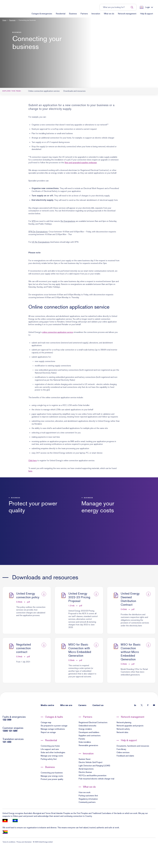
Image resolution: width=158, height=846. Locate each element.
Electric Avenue (85, 772)
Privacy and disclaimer (24, 842)
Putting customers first (88, 795)
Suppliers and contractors (89, 735)
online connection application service (57, 332)
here (30, 471)
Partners (84, 13)
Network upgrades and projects (130, 725)
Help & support (146, 13)
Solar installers (85, 742)
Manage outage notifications (53, 729)
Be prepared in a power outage (54, 725)
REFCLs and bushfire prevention (92, 775)
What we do (109, 13)
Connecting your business (52, 772)
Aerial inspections (86, 769)
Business (73, 13)
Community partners (87, 802)
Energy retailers (85, 729)
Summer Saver (85, 759)
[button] (79, 53)
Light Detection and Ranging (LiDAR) (94, 765)
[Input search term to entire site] (117, 7)
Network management (127, 13)
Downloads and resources (74, 91)
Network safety (123, 729)
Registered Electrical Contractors (93, 722)
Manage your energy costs (52, 755)
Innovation (96, 13)
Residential (60, 13)
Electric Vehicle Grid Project (90, 762)
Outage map (46, 722)
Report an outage (48, 732)
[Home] (12, 11)
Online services (123, 752)
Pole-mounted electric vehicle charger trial (96, 778)
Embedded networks (87, 725)
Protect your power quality (52, 779)
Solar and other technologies (53, 752)
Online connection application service (44, 91)
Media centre (47, 705)
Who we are (66, 705)
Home (4, 20)
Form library (121, 749)
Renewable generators (88, 745)
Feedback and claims (125, 755)
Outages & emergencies (41, 13)
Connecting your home (50, 746)
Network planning (124, 722)
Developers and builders (89, 732)
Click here (32, 460)
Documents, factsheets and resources (133, 746)
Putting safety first (49, 759)
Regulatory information (88, 799)
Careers (82, 705)
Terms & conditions (8, 842)
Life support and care (50, 749)
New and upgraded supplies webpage (81, 162)
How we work (84, 792)
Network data (122, 732)
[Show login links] (146, 7)
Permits (82, 739)
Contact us (97, 705)
